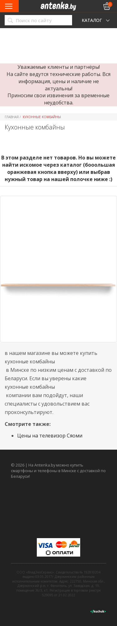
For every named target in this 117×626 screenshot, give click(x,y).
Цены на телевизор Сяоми (49, 435)
